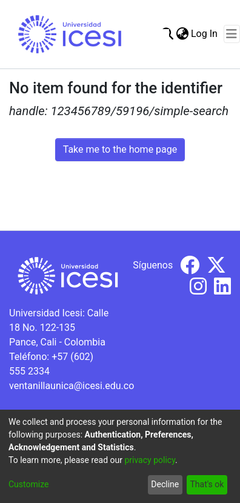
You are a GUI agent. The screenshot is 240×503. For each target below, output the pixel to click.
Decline (165, 484)
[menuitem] (182, 34)
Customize (28, 484)
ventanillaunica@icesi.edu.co (71, 385)
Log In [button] (205, 33)
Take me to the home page (120, 149)
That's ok (207, 484)
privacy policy (149, 460)
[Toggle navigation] (232, 34)
